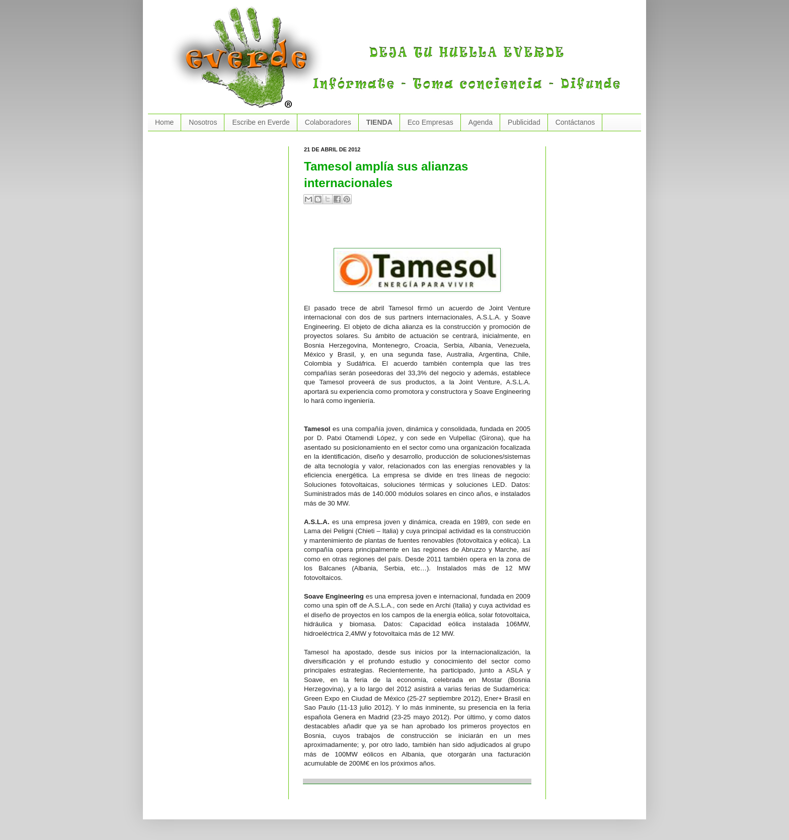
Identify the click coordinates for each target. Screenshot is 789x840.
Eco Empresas (430, 122)
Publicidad (524, 122)
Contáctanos (575, 122)
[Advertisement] (421, 230)
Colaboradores (328, 122)
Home (164, 122)
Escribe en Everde (260, 122)
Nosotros (203, 122)
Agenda (480, 122)
